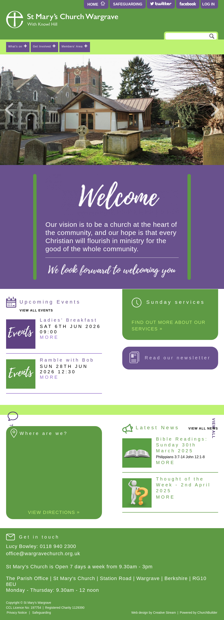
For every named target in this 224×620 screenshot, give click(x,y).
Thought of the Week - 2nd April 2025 (183, 484)
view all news (203, 428)
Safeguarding (127, 4)
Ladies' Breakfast (68, 320)
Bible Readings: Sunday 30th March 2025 (182, 445)
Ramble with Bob (67, 360)
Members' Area (74, 46)
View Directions (54, 512)
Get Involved (44, 46)
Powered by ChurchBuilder (198, 612)
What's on (17, 46)
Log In (208, 4)
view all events (36, 310)
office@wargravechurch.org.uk (43, 553)
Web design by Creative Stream (153, 612)
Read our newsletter (170, 357)
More (49, 337)
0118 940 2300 (58, 546)
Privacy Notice (17, 612)
